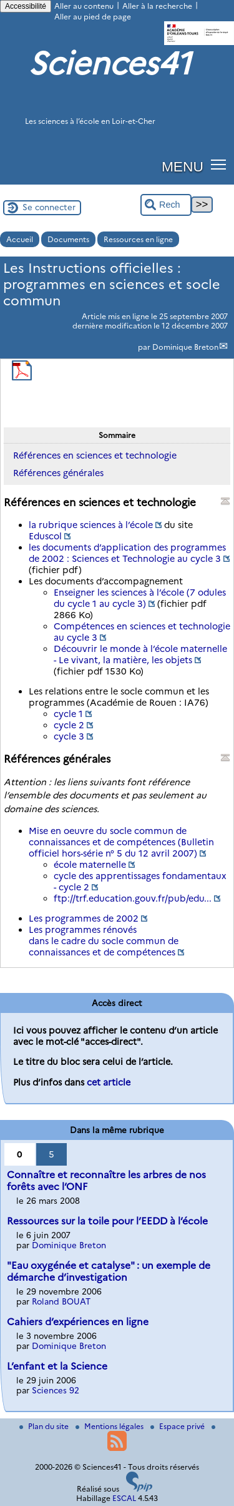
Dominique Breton (185, 347)
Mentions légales (110, 1426)
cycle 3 (69, 736)
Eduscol (45, 536)
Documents (68, 239)
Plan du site (45, 1426)
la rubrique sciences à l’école (91, 525)
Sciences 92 (55, 1390)
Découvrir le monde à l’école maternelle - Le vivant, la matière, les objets (140, 654)
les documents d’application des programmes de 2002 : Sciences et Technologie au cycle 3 (127, 553)
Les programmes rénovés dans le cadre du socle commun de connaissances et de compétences (103, 941)
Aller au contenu (84, 6)
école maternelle (90, 864)
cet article (108, 1082)
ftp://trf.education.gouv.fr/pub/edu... (133, 898)
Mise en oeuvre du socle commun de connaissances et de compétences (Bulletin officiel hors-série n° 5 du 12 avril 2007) (121, 842)
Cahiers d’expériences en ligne (78, 1322)
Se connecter (49, 207)
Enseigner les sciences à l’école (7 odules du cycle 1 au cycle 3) (140, 598)
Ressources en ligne (138, 239)
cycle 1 (68, 714)
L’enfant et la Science (57, 1366)
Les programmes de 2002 (84, 918)
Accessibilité (25, 6)
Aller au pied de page (92, 16)
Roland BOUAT (61, 1301)
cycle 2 (69, 725)
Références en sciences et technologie (95, 455)
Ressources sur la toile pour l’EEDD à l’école (107, 1221)
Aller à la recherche (157, 6)
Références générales (58, 473)
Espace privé (178, 1426)
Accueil (19, 239)
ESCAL (124, 1498)
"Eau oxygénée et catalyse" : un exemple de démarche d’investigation (108, 1271)
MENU (182, 166)
